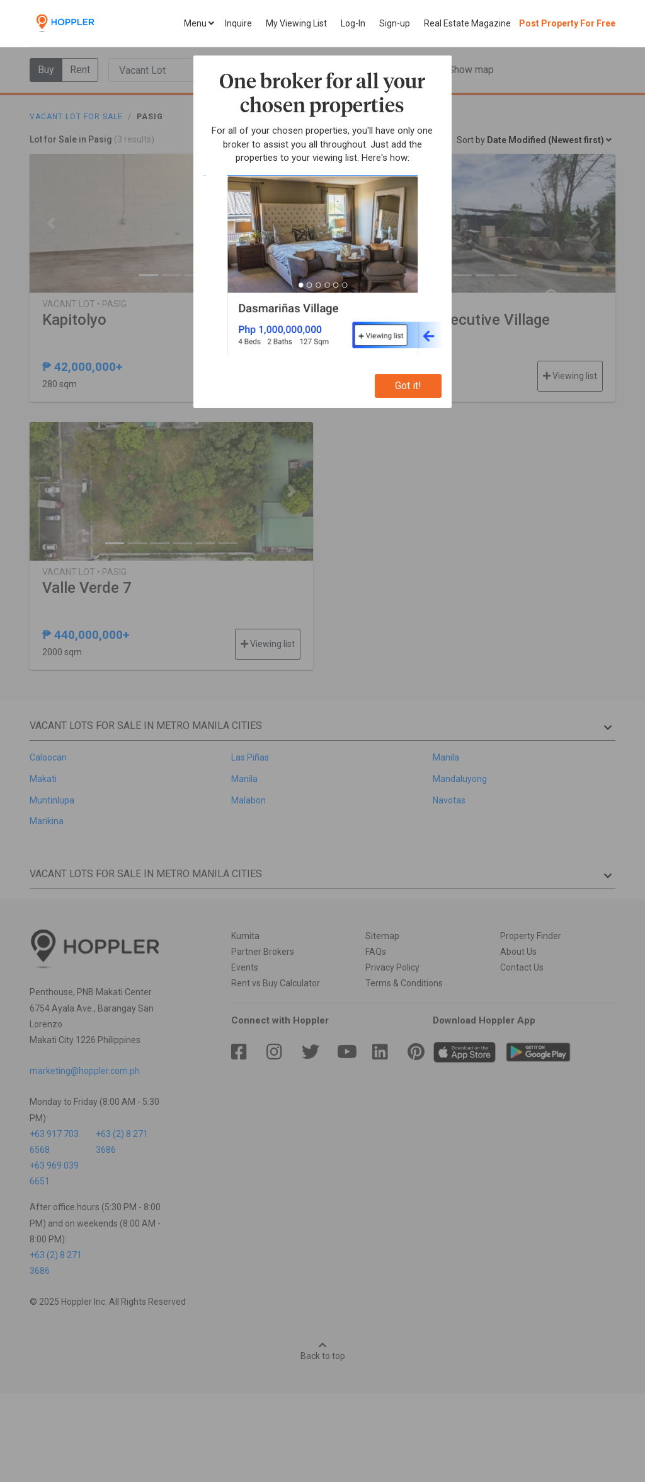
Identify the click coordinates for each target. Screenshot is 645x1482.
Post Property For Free (567, 23)
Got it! (408, 386)
